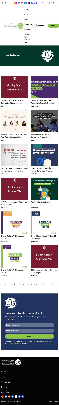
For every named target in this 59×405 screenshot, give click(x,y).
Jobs (3, 377)
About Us (27, 14)
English (51, 3)
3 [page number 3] (9, 284)
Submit (29, 336)
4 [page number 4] (14, 284)
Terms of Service (13, 344)
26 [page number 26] (52, 284)
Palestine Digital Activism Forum (27, 38)
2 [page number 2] (5, 284)
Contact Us (5, 382)
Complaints (5, 392)
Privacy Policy (47, 341)
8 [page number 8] (31, 284)
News (26, 19)
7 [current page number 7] (28, 284)
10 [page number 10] (41, 284)
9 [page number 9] (36, 284)
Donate (4, 387)
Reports (27, 29)
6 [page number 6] (23, 284)
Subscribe (7, 3)
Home (26, 9)
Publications (28, 24)
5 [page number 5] (18, 284)
